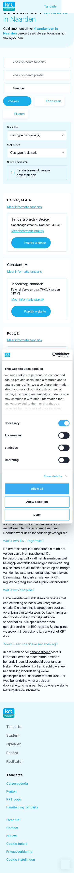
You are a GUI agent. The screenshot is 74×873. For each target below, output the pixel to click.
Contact (12, 828)
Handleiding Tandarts (22, 807)
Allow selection (37, 501)
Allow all (37, 488)
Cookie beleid (16, 844)
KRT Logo (13, 799)
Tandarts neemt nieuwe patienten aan (28, 172)
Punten (11, 791)
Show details (53, 476)
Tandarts (50, 6)
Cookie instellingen (20, 860)
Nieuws (11, 836)
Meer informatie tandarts (24, 207)
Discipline (13, 127)
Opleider (13, 744)
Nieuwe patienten (17, 162)
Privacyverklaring (19, 852)
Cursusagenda (17, 783)
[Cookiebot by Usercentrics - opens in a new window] (52, 355)
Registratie (13, 144)
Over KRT (13, 820)
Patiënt (12, 753)
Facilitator (14, 761)
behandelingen (40, 652)
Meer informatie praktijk (27, 231)
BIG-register (39, 627)
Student (13, 735)
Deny (37, 514)
